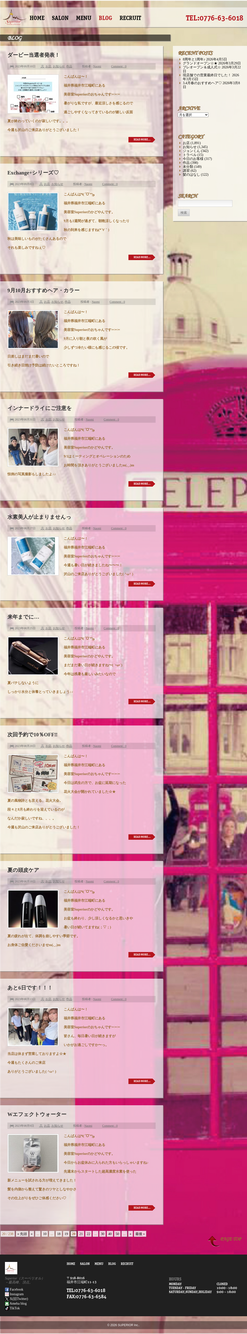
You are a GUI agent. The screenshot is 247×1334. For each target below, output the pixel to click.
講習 (186, 170)
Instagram (14, 1294)
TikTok (12, 1308)
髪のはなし (191, 174)
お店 (48, 66)
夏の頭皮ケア (23, 870)
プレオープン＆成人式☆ (202, 67)
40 (110, 1234)
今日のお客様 (193, 159)
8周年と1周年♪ (194, 59)
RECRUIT (130, 17)
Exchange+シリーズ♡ (33, 173)
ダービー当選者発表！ (33, 55)
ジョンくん (191, 151)
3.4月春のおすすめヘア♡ (202, 83)
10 (44, 1234)
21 (81, 1234)
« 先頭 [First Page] (22, 1234)
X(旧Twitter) (16, 1299)
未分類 (188, 167)
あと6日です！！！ (30, 988)
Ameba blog (16, 1303)
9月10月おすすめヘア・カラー (43, 290)
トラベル (190, 155)
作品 (69, 66)
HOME (37, 17)
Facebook (14, 1289)
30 (102, 1234)
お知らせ (59, 66)
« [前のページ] (32, 1234)
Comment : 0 (118, 66)
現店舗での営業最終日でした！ (207, 75)
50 (117, 1234)
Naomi (97, 66)
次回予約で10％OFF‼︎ (32, 735)
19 (66, 1234)
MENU (83, 17)
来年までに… (23, 617)
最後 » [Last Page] (140, 1234)
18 (59, 1234)
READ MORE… (142, 139)
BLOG (105, 17)
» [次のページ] (130, 1234)
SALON (60, 17)
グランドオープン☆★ (200, 63)
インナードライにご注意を (39, 408)
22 (88, 1234)
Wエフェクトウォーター (36, 1114)
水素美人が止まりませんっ (39, 517)
